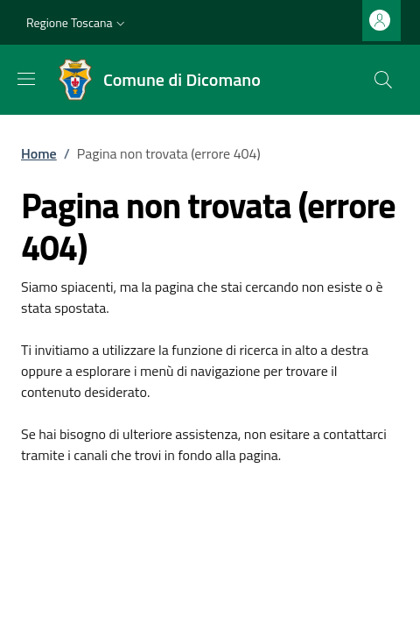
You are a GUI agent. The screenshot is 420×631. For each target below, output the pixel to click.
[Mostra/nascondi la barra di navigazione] (26, 78)
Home (39, 153)
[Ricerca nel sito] (383, 79)
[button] (77, 22)
